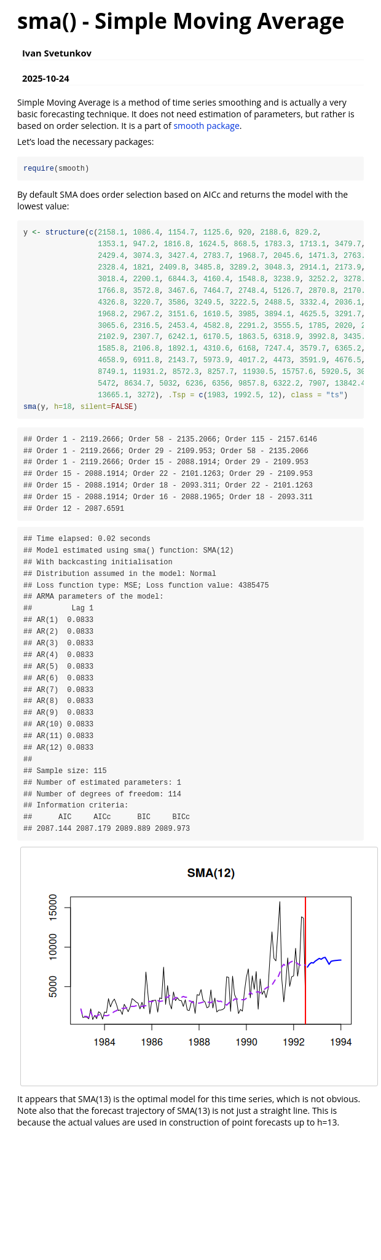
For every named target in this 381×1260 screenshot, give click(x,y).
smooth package (206, 125)
